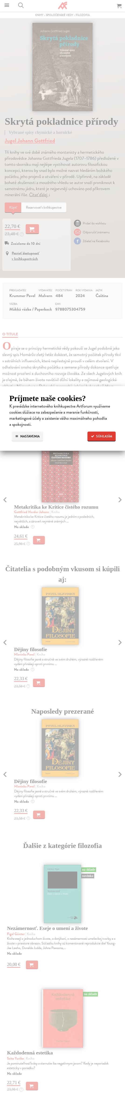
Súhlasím (101, 436)
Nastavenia (27, 436)
